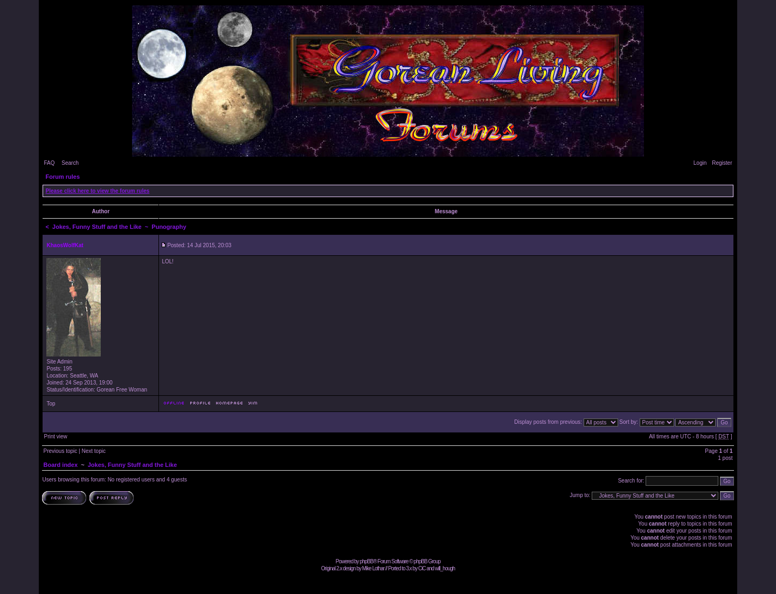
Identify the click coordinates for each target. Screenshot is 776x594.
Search (70, 163)
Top (50, 404)
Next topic (93, 451)
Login (700, 163)
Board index (60, 465)
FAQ (49, 163)
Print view (55, 436)
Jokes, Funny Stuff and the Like (97, 226)
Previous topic (60, 451)
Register (722, 163)
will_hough (445, 568)
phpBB (366, 561)
